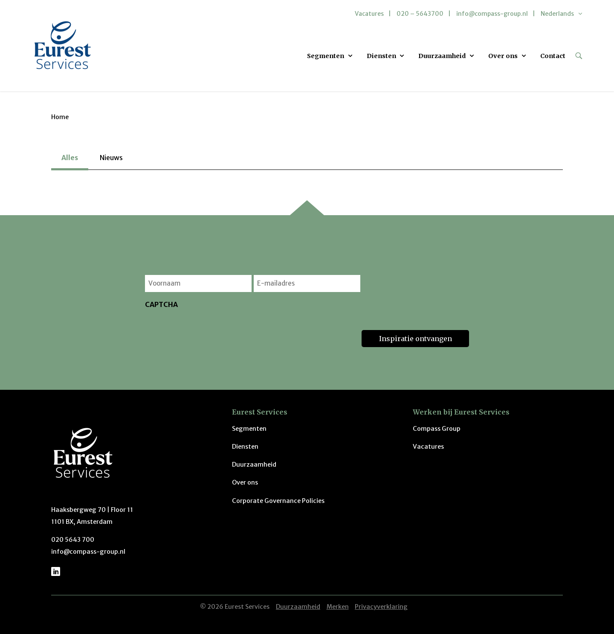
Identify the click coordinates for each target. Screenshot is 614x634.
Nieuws (111, 157)
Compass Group (436, 428)
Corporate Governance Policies (278, 501)
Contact (552, 56)
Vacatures (369, 14)
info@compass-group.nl (492, 14)
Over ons (503, 56)
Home (60, 117)
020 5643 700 (72, 539)
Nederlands (557, 14)
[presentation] (210, 330)
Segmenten (325, 56)
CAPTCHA (161, 304)
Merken (338, 607)
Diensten (381, 56)
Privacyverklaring (381, 607)
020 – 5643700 (420, 14)
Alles (69, 157)
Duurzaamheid (442, 56)
